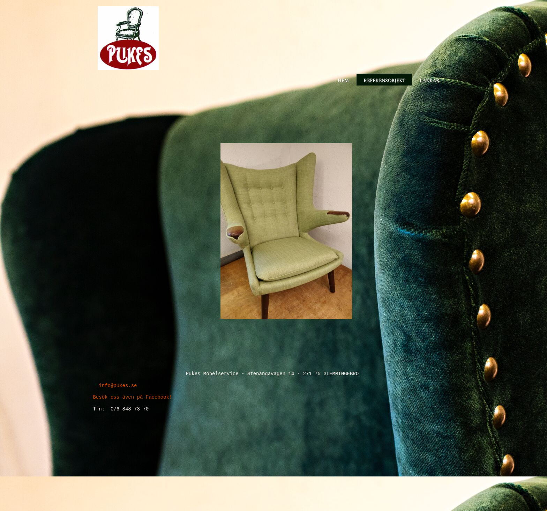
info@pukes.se (116, 385)
